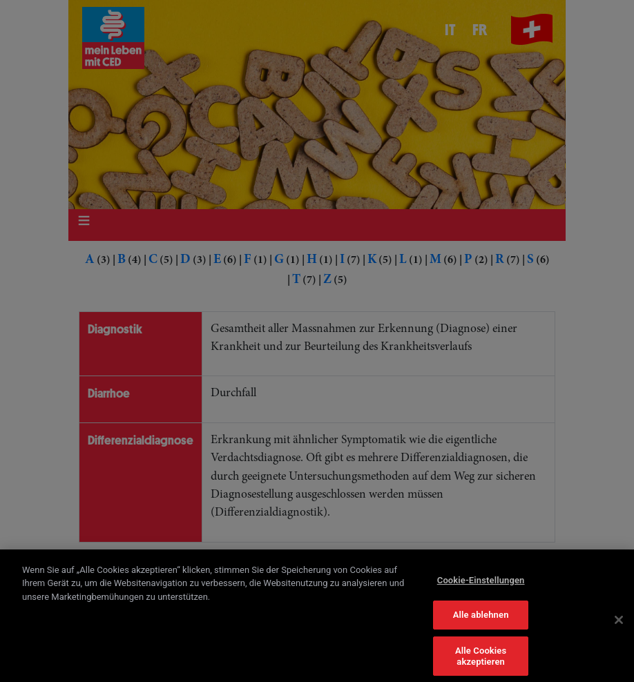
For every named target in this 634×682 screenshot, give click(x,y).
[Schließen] (619, 625)
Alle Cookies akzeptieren (480, 661)
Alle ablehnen (481, 619)
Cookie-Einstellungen (481, 585)
